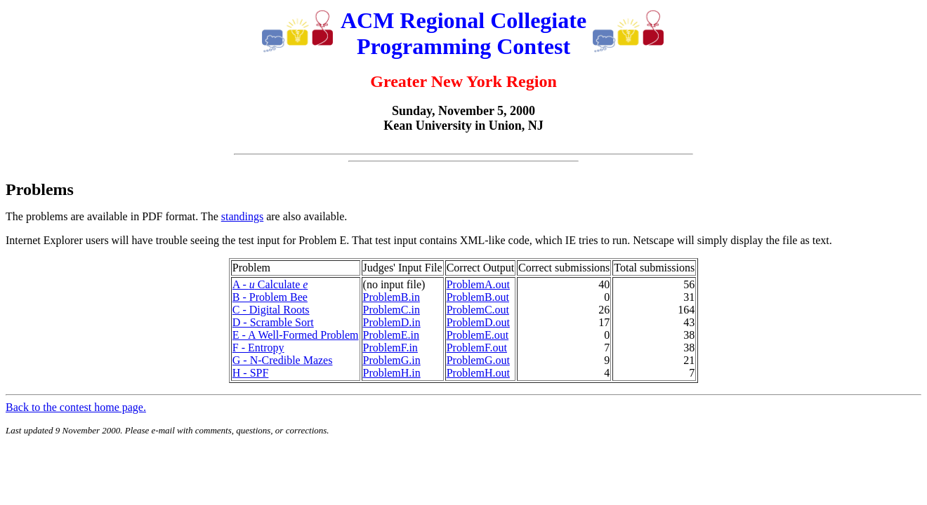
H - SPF (250, 373)
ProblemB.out (478, 297)
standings (242, 216)
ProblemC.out (478, 310)
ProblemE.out (477, 335)
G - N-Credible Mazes (282, 360)
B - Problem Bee (270, 297)
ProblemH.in (392, 373)
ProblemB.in (391, 297)
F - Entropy (258, 348)
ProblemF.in (390, 348)
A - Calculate (270, 284)
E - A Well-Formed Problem (295, 335)
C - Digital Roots (271, 310)
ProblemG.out (478, 360)
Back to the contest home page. (76, 407)
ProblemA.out (478, 284)
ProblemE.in (391, 335)
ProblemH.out (478, 373)
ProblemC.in (391, 310)
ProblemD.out (478, 322)
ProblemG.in (392, 360)
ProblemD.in (392, 322)
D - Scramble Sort (273, 322)
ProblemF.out (477, 348)
